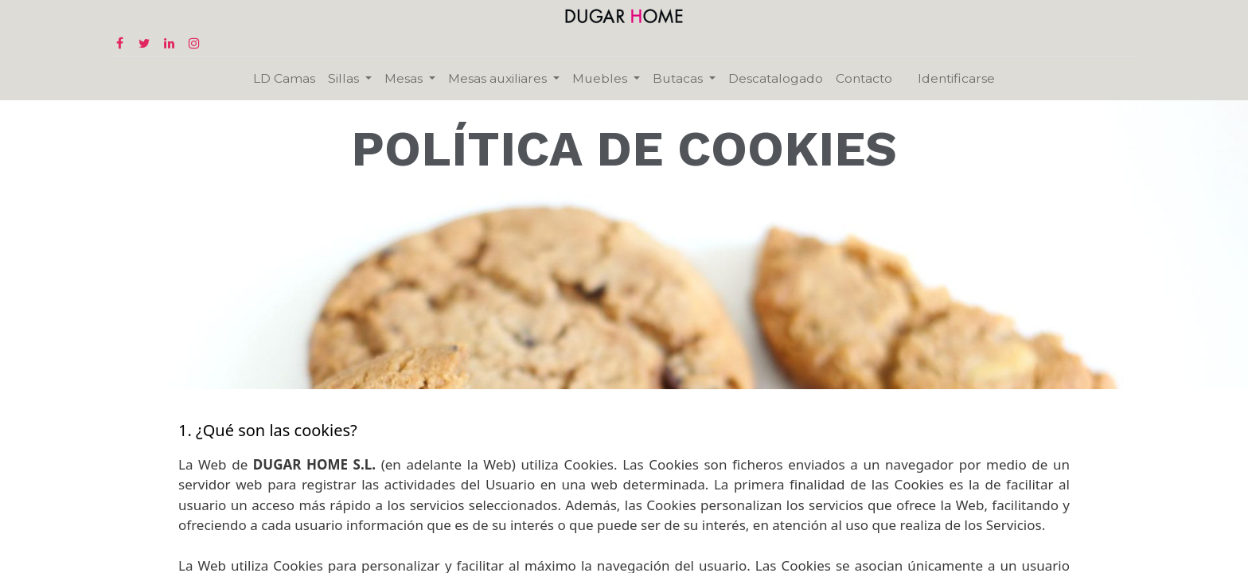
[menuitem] (284, 78)
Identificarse (956, 78)
